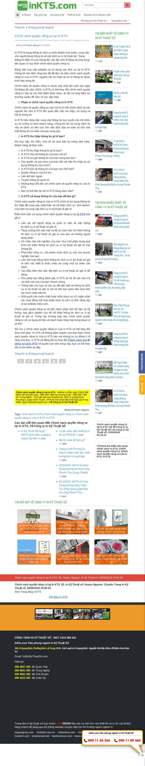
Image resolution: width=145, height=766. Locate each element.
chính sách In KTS (32, 414)
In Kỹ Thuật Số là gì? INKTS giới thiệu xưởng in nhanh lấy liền (36, 435)
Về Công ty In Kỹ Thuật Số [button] (94, 20)
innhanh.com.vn (46, 732)
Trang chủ (20, 27)
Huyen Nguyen (33, 45)
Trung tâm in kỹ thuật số (29, 723)
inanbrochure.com (62, 736)
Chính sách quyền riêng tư (59, 414)
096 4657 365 (23, 666)
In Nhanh (26, 14)
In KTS (81, 214)
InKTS (37, 591)
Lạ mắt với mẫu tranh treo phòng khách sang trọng (111, 530)
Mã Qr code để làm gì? (72, 440)
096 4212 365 (23, 678)
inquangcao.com (24, 732)
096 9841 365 (23, 670)
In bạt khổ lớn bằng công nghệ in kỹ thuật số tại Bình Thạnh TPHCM (72, 558)
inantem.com (22, 736)
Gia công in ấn (57, 14)
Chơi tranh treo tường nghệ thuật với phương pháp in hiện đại (34, 558)
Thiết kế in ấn (73, 14)
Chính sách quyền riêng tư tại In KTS (41, 36)
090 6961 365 (23, 674)
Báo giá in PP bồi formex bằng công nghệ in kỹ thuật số (111, 558)
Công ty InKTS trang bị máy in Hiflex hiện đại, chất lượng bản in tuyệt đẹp (74, 453)
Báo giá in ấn (40, 14)
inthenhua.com (66, 732)
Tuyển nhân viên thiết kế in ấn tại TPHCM (122, 75)
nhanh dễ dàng (29, 727)
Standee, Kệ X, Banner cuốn (97, 14)
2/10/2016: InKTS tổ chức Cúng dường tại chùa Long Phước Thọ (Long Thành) (74, 469)
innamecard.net (40, 736)
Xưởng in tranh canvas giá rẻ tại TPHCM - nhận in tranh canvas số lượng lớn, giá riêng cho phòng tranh (72, 527)
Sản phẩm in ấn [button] (120, 20)
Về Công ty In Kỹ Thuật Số (41, 27)
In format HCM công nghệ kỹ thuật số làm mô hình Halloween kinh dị (34, 528)
